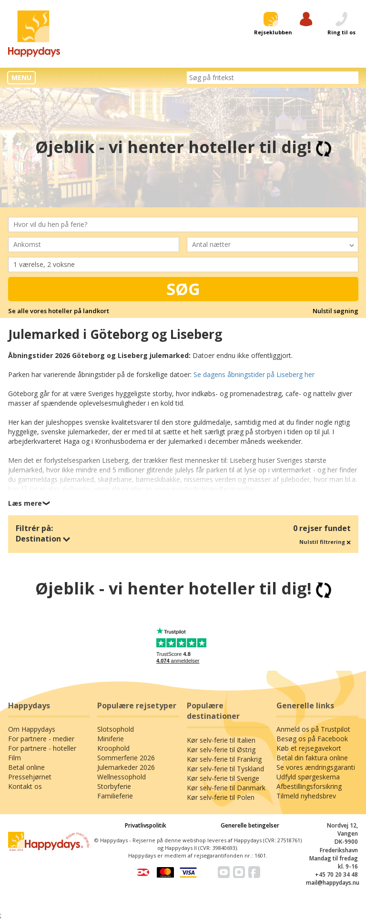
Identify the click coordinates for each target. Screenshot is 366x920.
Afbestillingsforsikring (309, 786)
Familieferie (115, 795)
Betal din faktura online (312, 757)
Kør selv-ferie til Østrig (221, 749)
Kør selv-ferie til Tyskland (225, 768)
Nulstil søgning (335, 311)
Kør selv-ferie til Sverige (223, 778)
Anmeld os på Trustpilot (313, 729)
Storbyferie (114, 786)
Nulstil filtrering (325, 541)
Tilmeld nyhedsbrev (306, 795)
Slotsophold (115, 729)
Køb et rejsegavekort (308, 748)
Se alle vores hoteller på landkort (58, 311)
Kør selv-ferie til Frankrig (224, 759)
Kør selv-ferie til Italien (221, 740)
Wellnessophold (121, 776)
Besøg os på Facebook (312, 738)
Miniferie (110, 738)
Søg (183, 289)
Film (14, 757)
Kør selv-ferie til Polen (220, 797)
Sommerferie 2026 (126, 757)
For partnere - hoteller (42, 748)
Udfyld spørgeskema (308, 776)
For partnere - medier (41, 738)
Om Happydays (31, 729)
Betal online (26, 767)
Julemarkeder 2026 (126, 767)
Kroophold (113, 748)
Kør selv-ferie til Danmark (226, 787)
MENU (21, 77)
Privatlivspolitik (145, 825)
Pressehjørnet (29, 776)
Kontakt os (25, 786)
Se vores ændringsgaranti (315, 767)
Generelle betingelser (250, 825)
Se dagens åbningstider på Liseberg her (254, 374)
